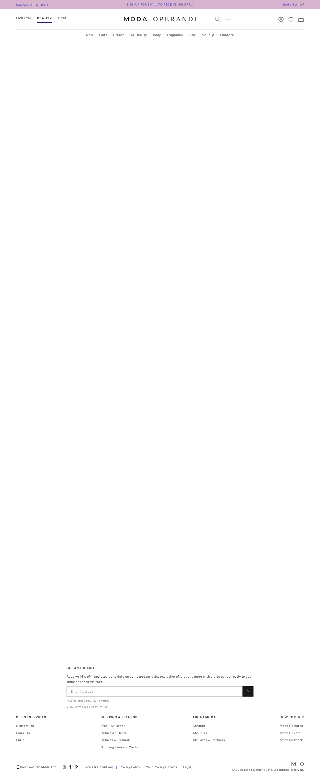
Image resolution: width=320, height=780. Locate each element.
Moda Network (291, 740)
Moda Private (290, 733)
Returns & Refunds (116, 740)
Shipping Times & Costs (119, 747)
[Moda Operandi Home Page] (160, 19)
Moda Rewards (291, 726)
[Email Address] (154, 691)
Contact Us (25, 726)
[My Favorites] (291, 19)
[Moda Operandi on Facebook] (70, 767)
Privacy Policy (130, 767)
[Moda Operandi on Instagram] (64, 767)
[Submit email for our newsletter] (248, 691)
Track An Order (113, 726)
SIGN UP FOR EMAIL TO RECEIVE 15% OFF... (160, 4)
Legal (187, 767)
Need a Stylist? (293, 4)
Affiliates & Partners (208, 740)
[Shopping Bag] (301, 19)
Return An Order (114, 733)
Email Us (23, 733)
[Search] (243, 19)
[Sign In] (281, 19)
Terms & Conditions (99, 767)
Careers (198, 726)
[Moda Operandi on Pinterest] (76, 767)
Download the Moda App (36, 767)
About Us (199, 733)
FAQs (20, 740)
